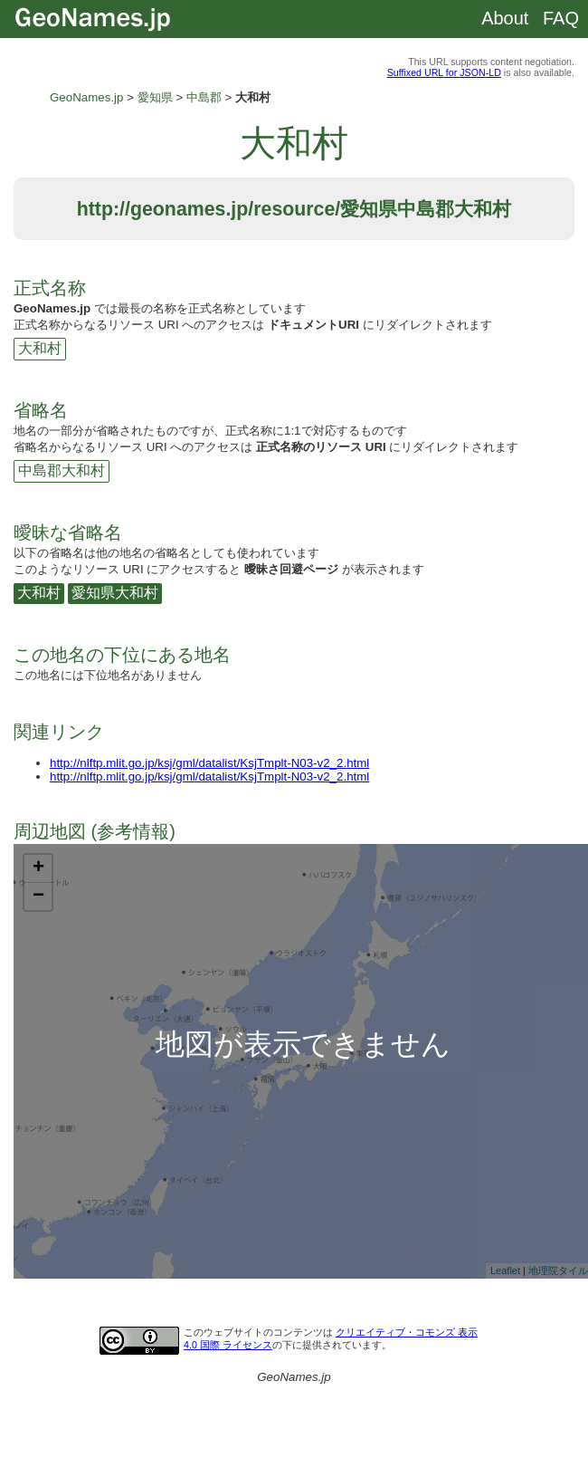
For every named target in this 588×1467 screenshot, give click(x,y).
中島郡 (204, 97)
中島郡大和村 (61, 470)
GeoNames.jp (87, 97)
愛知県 (155, 97)
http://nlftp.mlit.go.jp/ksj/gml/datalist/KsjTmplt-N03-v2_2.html (209, 763)
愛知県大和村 (114, 592)
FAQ (561, 18)
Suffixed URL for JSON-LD (444, 72)
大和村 (40, 348)
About (504, 18)
